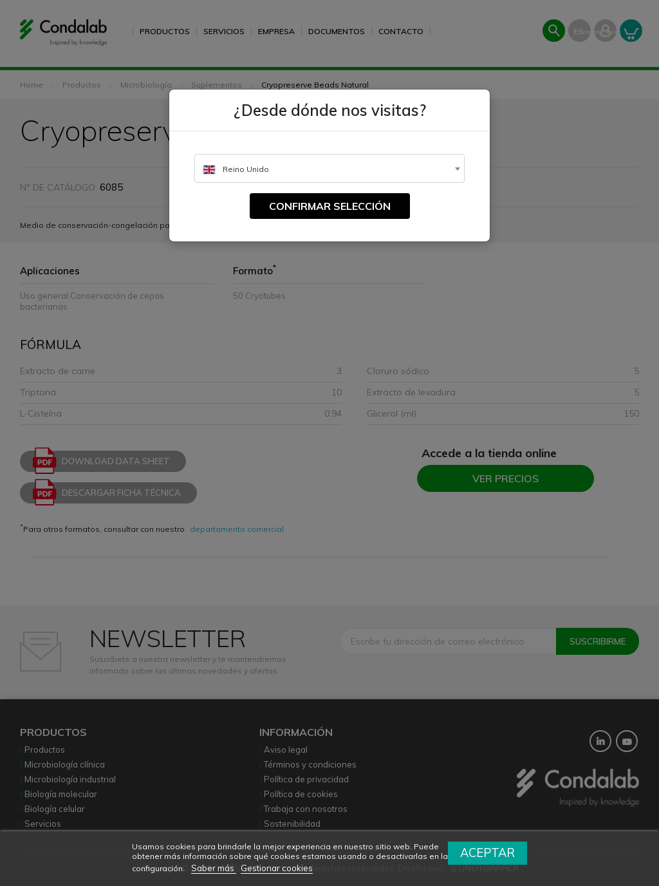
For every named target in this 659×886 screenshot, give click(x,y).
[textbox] (329, 169)
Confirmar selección (330, 206)
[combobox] (329, 168)
